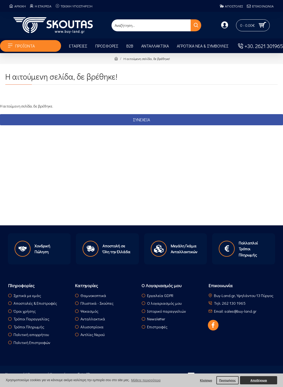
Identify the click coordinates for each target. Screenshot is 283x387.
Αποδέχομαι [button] (258, 380)
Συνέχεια (141, 119)
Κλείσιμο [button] (206, 380)
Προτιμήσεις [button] (227, 380)
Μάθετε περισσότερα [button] (146, 380)
